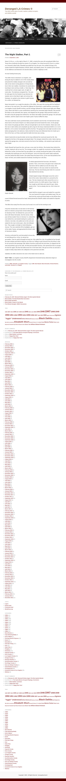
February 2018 (8, 489)
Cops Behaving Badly (10, 634)
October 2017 (8, 496)
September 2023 (9, 395)
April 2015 (7, 548)
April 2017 (7, 507)
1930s (6, 620)
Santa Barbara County (11, 666)
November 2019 (9, 455)
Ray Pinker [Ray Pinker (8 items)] (16, 324)
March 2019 (8, 468)
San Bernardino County (11, 661)
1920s (6, 618)
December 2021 (9, 425)
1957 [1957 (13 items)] (35, 315)
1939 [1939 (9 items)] (23, 311)
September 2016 (9, 517)
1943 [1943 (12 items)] (35, 311)
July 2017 (7, 501)
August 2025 (8, 354)
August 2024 (8, 376)
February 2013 (8, 594)
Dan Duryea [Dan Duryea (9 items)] (55, 318)
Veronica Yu (14, 265)
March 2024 (8, 384)
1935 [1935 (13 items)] (14, 311)
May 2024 (7, 381)
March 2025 (8, 363)
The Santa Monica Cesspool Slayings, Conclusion (26, 332)
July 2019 (7, 461)
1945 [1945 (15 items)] (38, 312)
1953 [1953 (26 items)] (20, 315)
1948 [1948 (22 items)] (53, 312)
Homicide (15, 263)
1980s (10, 263)
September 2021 (9, 427)
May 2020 (7, 445)
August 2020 (8, 441)
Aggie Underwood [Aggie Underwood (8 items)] (50, 315)
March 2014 (8, 571)
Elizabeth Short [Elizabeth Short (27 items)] (21, 322)
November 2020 (9, 438)
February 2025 (8, 365)
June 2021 (7, 429)
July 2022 (7, 415)
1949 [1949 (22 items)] (57, 312)
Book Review (8, 633)
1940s (6, 622)
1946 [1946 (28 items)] (42, 311)
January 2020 (8, 452)
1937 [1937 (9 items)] (18, 311)
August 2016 (8, 519)
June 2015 (7, 544)
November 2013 (9, 578)
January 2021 (8, 434)
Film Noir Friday (9, 643)
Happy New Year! (13, 336)
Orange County (9, 657)
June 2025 (7, 358)
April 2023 (7, 404)
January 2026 (8, 345)
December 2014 (9, 555)
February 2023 (8, 407)
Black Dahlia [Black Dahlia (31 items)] (45, 318)
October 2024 (8, 372)
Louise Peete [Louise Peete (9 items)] (41, 322)
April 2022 (7, 418)
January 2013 (8, 595)
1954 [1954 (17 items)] (24, 315)
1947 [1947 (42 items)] (47, 311)
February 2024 (8, 386)
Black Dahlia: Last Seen (15, 334)
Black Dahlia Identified (11, 300)
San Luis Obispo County (11, 665)
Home (6, 39)
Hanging (7, 649)
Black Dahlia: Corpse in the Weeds (14, 302)
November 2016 (9, 514)
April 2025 (7, 361)
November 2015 (9, 535)
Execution (7, 641)
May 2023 (7, 402)
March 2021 (8, 431)
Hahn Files (8, 647)
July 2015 (7, 542)
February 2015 (8, 551)
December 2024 (9, 368)
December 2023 (9, 390)
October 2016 (8, 516)
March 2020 (8, 448)
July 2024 (7, 377)
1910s (6, 617)
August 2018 (8, 478)
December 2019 (9, 454)
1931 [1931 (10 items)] (11, 311)
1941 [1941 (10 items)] (29, 311)
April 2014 (7, 569)
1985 (33, 263)
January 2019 (8, 471)
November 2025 (9, 349)
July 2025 (7, 356)
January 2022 (8, 423)
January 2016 (8, 532)
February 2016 (8, 530)
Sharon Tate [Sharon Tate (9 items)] (28, 324)
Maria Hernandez (46, 263)
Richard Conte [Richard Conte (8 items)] (21, 324)
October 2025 (8, 351)
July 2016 (7, 521)
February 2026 (8, 344)
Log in (6, 603)
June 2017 (7, 503)
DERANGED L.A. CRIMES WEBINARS (15, 42)
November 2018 (9, 475)
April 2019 (7, 466)
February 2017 (8, 510)
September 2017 (9, 498)
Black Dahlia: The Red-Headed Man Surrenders (17, 298)
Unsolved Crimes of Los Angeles (13, 670)
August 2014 (8, 562)
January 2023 (8, 409)
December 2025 (9, 347)
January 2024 (8, 388)
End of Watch (8, 636)
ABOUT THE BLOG (29, 39)
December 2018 (9, 473)
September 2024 (9, 374)
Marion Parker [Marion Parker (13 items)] (48, 322)
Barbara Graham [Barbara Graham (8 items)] (35, 318)
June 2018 (7, 482)
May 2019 (7, 464)
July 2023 (7, 399)
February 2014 (8, 572)
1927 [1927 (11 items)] (9, 311)
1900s (6, 615)
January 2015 (8, 553)
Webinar (7, 672)
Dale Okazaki (38, 263)
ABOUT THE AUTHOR (16, 39)
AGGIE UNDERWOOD (42, 39)
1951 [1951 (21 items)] (12, 315)
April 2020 (7, 446)
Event (6, 640)
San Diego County (9, 663)
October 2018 (8, 477)
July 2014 (7, 563)
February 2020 (8, 450)
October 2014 (8, 558)
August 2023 (8, 397)
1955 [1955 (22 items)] (28, 315)
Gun (6, 645)
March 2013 (8, 592)
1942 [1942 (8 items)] (32, 311)
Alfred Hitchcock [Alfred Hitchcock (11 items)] (26, 318)
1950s (6, 624)
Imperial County (9, 652)
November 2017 (9, 494)
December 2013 (9, 576)
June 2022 (7, 416)
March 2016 (8, 528)
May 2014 (7, 567)
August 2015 (8, 540)
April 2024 (7, 383)
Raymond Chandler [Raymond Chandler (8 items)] (9, 324)
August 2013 (8, 583)
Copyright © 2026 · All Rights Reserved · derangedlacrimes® (33, 775)
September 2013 (9, 581)
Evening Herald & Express (12, 638)
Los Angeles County (23, 263)
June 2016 (7, 523)
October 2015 (8, 537)
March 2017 (8, 509)
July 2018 (7, 480)
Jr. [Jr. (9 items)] (37, 322)
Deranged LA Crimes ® (18, 8)
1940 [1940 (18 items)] (26, 312)
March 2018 (8, 487)
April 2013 (7, 590)
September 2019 (9, 457)
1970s (6, 627)
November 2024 (9, 370)
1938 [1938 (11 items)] (20, 311)
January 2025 (8, 367)
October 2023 (8, 393)
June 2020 (7, 443)
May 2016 (7, 525)
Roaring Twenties (9, 659)
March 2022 (8, 420)
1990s (6, 631)
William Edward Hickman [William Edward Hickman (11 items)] (38, 324)
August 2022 (8, 413)
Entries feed (8, 605)
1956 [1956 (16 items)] (32, 315)
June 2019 (7, 462)
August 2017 (8, 500)
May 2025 (7, 360)
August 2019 (8, 459)
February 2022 (8, 422)
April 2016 (7, 526)
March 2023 (8, 406)
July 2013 (7, 585)
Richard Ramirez (54, 263)
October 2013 (8, 579)
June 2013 (7, 587)
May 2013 (7, 588)
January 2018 (8, 491)
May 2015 (7, 546)
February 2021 (8, 432)
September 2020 (9, 439)
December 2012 (9, 597)
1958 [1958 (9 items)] (39, 315)
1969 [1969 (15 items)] (44, 315)
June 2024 (7, 379)
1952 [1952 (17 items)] (15, 315)
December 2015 (9, 533)
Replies (19, 265)
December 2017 (9, 493)
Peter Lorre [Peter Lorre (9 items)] (56, 322)
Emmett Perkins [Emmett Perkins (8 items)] (32, 322)
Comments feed (9, 607)
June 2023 (7, 400)
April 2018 (7, 485)
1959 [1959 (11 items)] (41, 315)
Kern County (8, 654)
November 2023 (9, 391)
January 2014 (8, 574)
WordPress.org (9, 609)
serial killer (7, 265)
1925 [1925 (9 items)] (6, 311)
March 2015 (8, 549)
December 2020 (9, 436)
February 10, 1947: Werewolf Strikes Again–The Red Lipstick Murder (22, 297)
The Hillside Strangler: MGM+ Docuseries (15, 304)
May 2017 (7, 505)
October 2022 (8, 411)
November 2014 (9, 556)
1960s (6, 626)
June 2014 (7, 565)
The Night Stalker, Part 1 (17, 54)
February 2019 (8, 470)
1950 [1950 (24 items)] (7, 315)
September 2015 (9, 539)
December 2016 (9, 512)
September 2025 (9, 352)
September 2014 (9, 560)
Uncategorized (9, 668)
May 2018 (7, 484)
